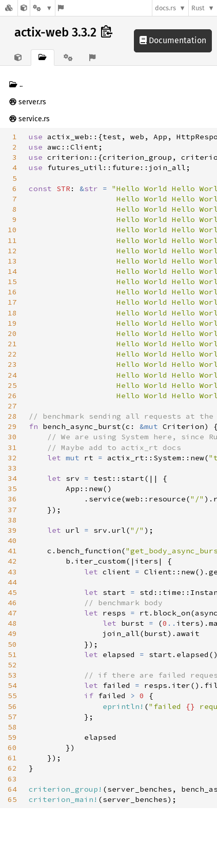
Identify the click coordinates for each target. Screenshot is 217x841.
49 (12, 633)
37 (12, 509)
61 (12, 757)
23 (12, 364)
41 (12, 550)
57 (12, 716)
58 (12, 727)
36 (12, 498)
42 (12, 561)
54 (12, 685)
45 (12, 592)
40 (12, 540)
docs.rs (165, 8)
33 (12, 468)
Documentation (173, 40)
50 (12, 644)
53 (12, 675)
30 (12, 436)
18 (12, 312)
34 (12, 478)
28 (12, 416)
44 (12, 582)
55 (12, 695)
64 (12, 789)
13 (12, 261)
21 (12, 343)
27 (12, 405)
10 (12, 229)
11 (12, 240)
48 (12, 623)
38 (12, 520)
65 (12, 799)
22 (12, 354)
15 (12, 281)
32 (12, 457)
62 (12, 768)
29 (12, 426)
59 (12, 737)
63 (12, 778)
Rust (198, 8)
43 (12, 571)
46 (12, 602)
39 (12, 530)
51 (12, 654)
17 (12, 302)
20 (12, 333)
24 (12, 375)
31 (12, 447)
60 (12, 747)
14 (12, 271)
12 (12, 250)
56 (12, 706)
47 (12, 613)
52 (12, 664)
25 (12, 385)
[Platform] (42, 8)
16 (12, 291)
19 (12, 323)
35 (12, 488)
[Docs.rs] (8, 8)
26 (12, 395)
